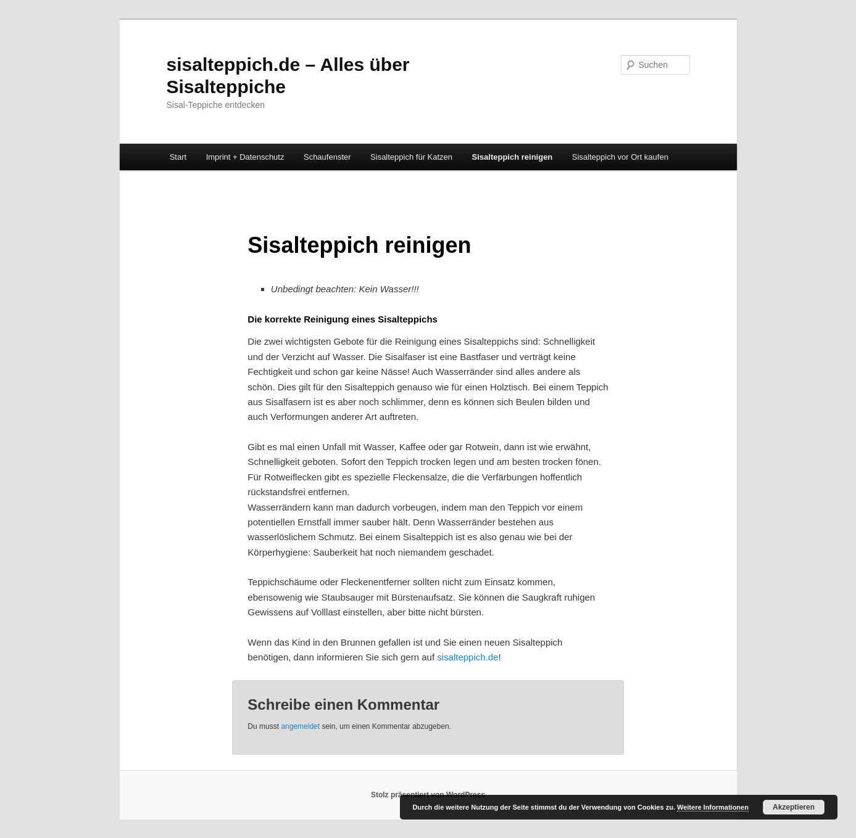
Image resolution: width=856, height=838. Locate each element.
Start (178, 157)
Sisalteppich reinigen (512, 157)
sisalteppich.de (467, 657)
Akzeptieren (794, 807)
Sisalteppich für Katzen (411, 157)
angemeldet (300, 726)
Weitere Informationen (713, 807)
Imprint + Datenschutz (245, 157)
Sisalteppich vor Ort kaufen (620, 157)
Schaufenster (327, 157)
